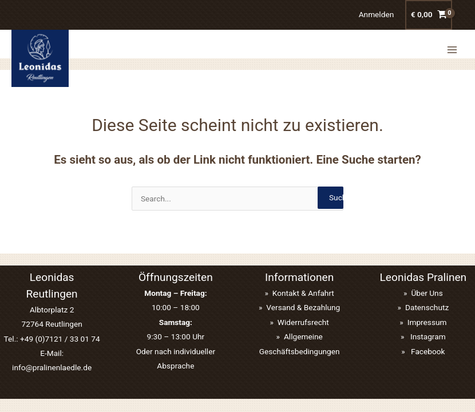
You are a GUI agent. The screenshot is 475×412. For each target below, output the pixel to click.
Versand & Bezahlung (303, 307)
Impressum (427, 322)
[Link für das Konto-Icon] (376, 14)
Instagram (427, 336)
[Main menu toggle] (452, 45)
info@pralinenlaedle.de (52, 367)
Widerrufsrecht (303, 322)
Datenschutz (427, 307)
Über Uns (426, 293)
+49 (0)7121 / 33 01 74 (60, 338)
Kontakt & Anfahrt (303, 293)
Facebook (427, 351)
